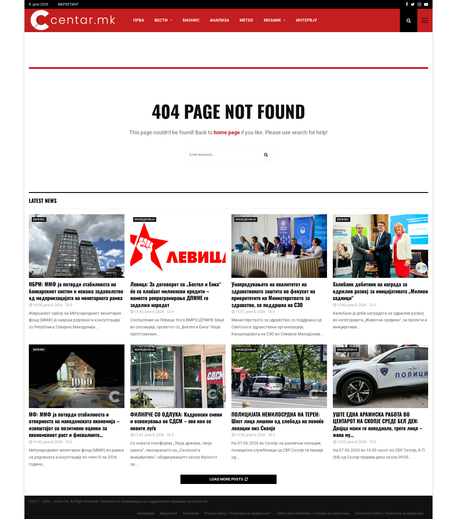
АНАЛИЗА (219, 20)
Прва (138, 20)
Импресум (145, 513)
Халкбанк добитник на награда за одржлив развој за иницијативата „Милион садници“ (380, 291)
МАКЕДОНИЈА (145, 219)
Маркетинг (168, 513)
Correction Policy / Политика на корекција (389, 513)
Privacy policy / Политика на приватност (237, 513)
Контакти (191, 513)
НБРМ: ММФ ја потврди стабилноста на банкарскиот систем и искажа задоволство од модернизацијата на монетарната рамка (76, 291)
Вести (161, 20)
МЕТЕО (246, 20)
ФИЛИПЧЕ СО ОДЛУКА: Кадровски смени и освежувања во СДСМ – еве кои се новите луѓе (176, 421)
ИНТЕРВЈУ (306, 20)
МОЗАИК (272, 20)
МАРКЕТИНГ (68, 4)
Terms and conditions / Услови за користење (313, 513)
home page (227, 132)
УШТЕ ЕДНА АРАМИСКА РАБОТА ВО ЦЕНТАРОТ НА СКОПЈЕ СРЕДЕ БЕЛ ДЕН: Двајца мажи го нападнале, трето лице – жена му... (377, 424)
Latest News (43, 200)
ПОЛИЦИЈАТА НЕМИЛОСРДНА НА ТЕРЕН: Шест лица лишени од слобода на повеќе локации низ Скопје (277, 421)
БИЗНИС (191, 20)
